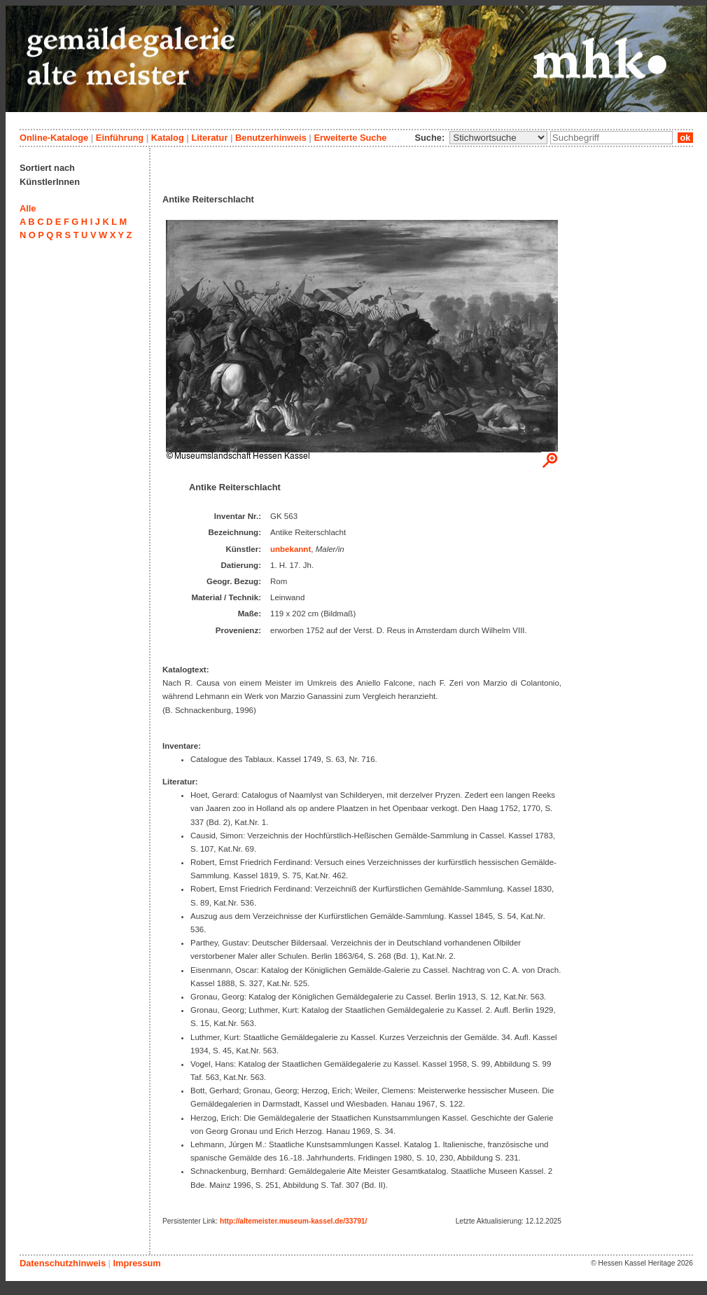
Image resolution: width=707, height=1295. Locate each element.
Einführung (120, 137)
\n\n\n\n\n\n (498, 137)
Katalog (167, 137)
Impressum (136, 1263)
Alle (28, 208)
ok (685, 137)
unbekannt (290, 549)
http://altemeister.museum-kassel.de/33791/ (293, 1221)
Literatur (209, 137)
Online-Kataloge (54, 137)
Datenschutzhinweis (63, 1263)
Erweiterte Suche (350, 137)
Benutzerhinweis (271, 137)
